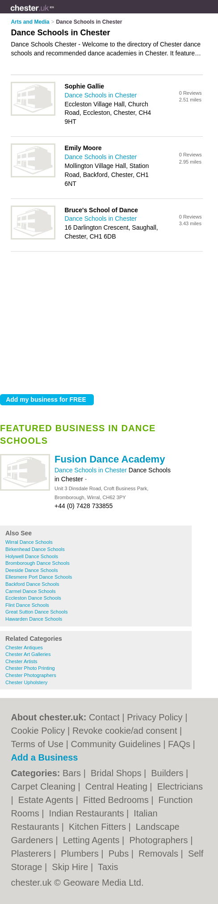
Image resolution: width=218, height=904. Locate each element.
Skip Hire (71, 867)
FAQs (179, 744)
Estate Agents (47, 800)
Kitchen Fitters (98, 827)
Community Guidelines (116, 744)
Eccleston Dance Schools (33, 598)
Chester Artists (21, 661)
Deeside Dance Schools (31, 570)
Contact (104, 717)
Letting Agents (92, 840)
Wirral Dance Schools (29, 542)
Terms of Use (37, 744)
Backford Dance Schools (32, 584)
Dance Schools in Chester (91, 470)
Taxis (108, 867)
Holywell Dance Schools (31, 556)
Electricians (180, 786)
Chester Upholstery (26, 682)
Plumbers (81, 853)
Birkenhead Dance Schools (35, 549)
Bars (73, 773)
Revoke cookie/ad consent (124, 731)
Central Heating (117, 786)
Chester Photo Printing (30, 668)
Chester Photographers (30, 675)
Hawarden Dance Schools (33, 619)
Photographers (159, 840)
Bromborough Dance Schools (37, 563)
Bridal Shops (117, 773)
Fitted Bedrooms (117, 800)
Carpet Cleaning (44, 786)
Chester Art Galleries (27, 654)
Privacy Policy (154, 717)
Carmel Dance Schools (30, 591)
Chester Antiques (24, 647)
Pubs (120, 853)
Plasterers (32, 853)
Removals (159, 853)
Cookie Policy (38, 731)
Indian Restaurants (87, 813)
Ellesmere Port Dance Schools (38, 577)
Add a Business (44, 757)
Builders (168, 773)
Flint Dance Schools (27, 605)
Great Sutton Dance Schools (36, 611)
